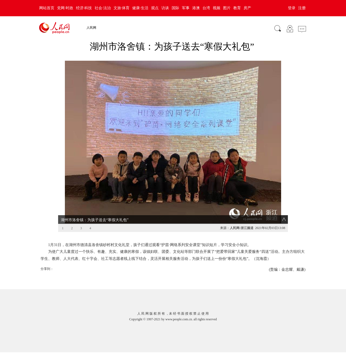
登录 (291, 8)
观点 (155, 8)
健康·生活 (140, 8)
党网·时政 (65, 8)
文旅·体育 (122, 8)
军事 (185, 8)
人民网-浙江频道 (242, 228)
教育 (237, 8)
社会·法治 (103, 8)
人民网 (91, 28)
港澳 (196, 8)
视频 (216, 8)
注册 (302, 8)
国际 (175, 8)
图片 (227, 8)
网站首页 (46, 8)
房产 (247, 8)
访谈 (165, 8)
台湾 (206, 8)
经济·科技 (84, 8)
